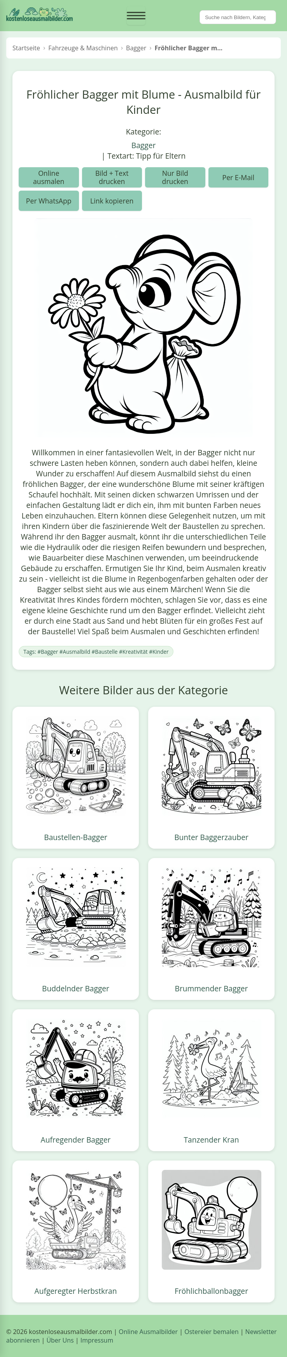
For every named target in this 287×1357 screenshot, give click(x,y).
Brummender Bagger (211, 988)
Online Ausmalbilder (148, 1331)
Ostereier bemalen (211, 1331)
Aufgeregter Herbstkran (76, 1291)
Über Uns (60, 1340)
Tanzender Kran (211, 1139)
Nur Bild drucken (175, 177)
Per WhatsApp (49, 200)
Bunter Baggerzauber (211, 837)
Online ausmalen (48, 177)
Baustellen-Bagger (75, 837)
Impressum (96, 1340)
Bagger (143, 145)
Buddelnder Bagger (75, 988)
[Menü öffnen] (136, 15)
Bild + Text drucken (112, 177)
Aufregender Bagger (76, 1139)
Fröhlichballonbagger (211, 1291)
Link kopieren (111, 200)
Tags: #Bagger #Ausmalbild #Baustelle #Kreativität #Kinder (95, 651)
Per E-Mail (238, 177)
